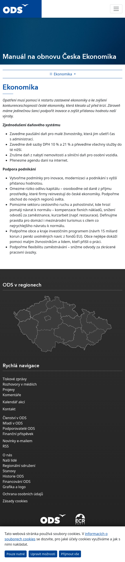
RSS (6, 446)
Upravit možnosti (43, 554)
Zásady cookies (15, 501)
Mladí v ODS (13, 423)
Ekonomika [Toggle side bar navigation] (61, 74)
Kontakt (9, 409)
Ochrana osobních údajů (23, 493)
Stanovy (9, 470)
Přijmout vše (70, 554)
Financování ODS (16, 481)
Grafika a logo (14, 486)
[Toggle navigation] (116, 8)
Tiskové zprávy (15, 379)
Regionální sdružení (19, 465)
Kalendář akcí (14, 402)
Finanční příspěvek (18, 433)
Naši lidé (10, 460)
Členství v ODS (14, 417)
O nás (7, 455)
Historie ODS (13, 476)
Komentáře (12, 394)
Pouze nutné (16, 554)
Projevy (9, 389)
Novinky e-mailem (17, 440)
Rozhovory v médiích (20, 384)
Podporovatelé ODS (19, 428)
